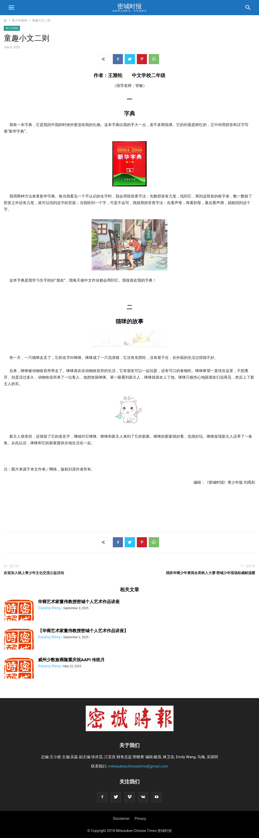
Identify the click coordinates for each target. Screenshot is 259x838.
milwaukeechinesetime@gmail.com (138, 766)
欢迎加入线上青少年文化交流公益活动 (34, 573)
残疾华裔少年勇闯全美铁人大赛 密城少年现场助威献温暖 (210, 573)
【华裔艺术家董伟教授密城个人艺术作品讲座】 (83, 630)
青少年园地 (19, 20)
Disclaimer (121, 819)
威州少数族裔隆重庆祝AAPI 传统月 (71, 659)
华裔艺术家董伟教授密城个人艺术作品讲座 (79, 601)
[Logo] (130, 730)
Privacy (140, 819)
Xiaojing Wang (49, 608)
